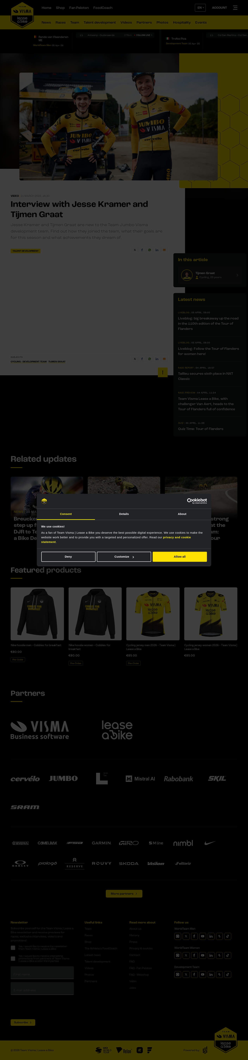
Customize (124, 556)
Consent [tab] (66, 514)
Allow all (180, 556)
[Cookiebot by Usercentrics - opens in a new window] (190, 501)
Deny (68, 556)
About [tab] (182, 514)
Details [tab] (124, 514)
